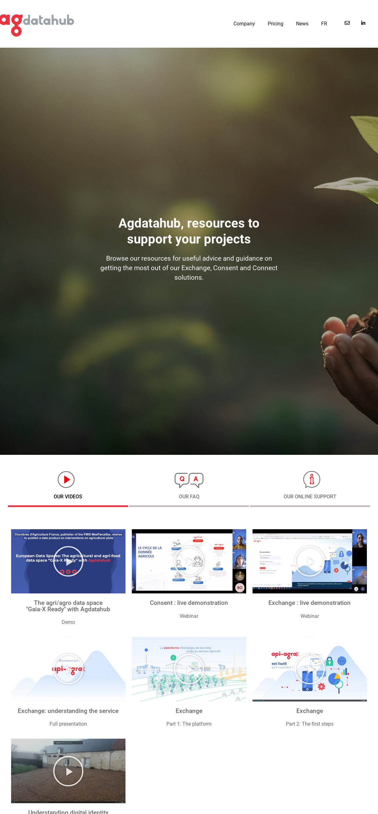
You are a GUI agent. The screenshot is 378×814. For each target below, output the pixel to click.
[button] (68, 561)
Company (244, 24)
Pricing (275, 24)
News (302, 24)
